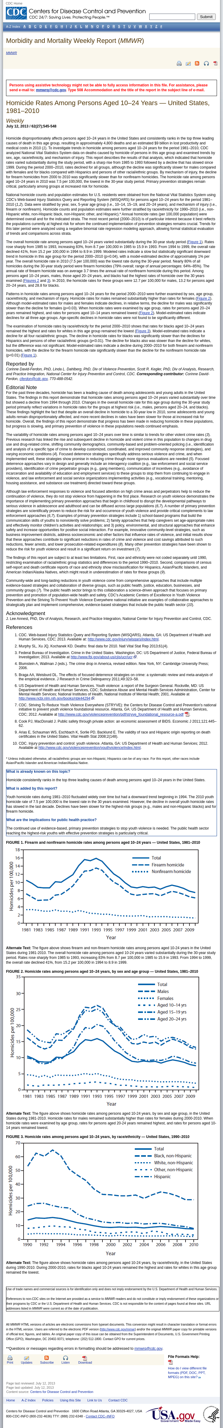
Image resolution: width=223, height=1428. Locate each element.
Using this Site (70, 1400)
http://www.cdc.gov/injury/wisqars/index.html (123, 639)
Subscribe (47, 1362)
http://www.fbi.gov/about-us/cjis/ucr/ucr (102, 657)
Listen (65, 1362)
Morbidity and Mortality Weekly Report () (75, 40)
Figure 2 (203, 298)
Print (10, 1362)
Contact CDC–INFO (100, 1416)
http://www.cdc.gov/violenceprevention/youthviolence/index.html (89, 748)
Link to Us (94, 1400)
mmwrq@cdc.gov (51, 90)
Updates (26, 1362)
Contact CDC (118, 1400)
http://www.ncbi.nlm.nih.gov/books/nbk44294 (54, 698)
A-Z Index (28, 1400)
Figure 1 (194, 242)
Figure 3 (142, 331)
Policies (47, 1400)
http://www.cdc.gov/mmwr (118, 1329)
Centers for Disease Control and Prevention (61, 1392)
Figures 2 (31, 281)
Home (10, 1400)
